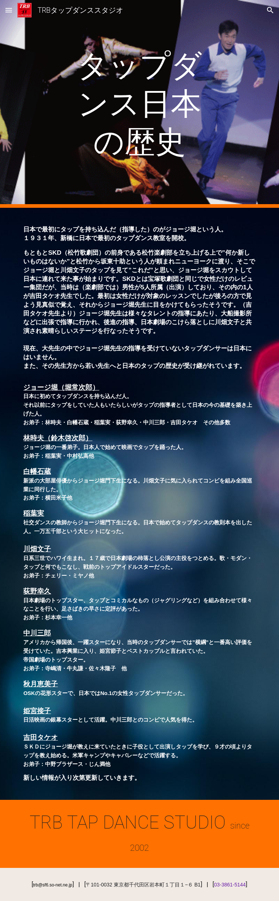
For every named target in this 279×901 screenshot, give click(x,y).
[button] (8, 10)
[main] (139, 104)
